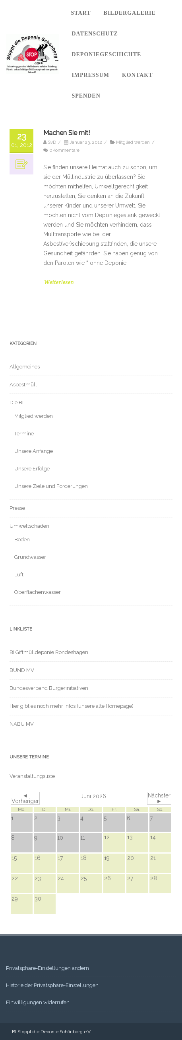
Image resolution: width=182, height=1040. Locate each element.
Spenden (86, 96)
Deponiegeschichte (106, 54)
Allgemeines (25, 367)
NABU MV (22, 724)
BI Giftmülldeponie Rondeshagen (49, 652)
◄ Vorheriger (25, 798)
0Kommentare (64, 150)
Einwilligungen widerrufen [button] (38, 1002)
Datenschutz (95, 34)
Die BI (16, 402)
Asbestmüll (23, 385)
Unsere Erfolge (32, 469)
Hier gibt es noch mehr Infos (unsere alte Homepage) (72, 706)
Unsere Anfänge (33, 451)
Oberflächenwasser (37, 592)
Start (81, 13)
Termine (24, 434)
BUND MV (22, 670)
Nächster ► (159, 798)
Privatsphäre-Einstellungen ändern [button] (47, 968)
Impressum (90, 75)
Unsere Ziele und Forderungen (51, 486)
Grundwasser (30, 557)
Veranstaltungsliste (32, 776)
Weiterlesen (59, 282)
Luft (18, 575)
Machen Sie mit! (66, 133)
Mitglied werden (133, 142)
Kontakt (137, 75)
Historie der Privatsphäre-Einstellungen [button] (52, 985)
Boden (22, 540)
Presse (17, 508)
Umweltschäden (29, 526)
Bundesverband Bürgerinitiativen (49, 688)
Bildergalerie (130, 13)
